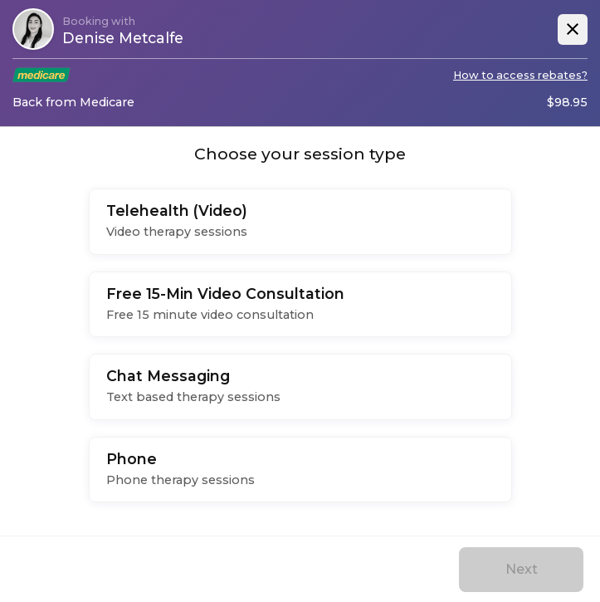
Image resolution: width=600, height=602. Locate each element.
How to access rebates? (520, 75)
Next (521, 569)
